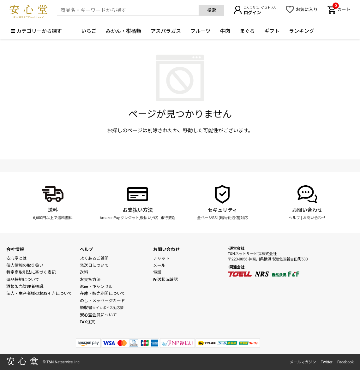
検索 (211, 10)
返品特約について (22, 279)
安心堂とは (16, 258)
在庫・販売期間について (102, 293)
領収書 (101, 307)
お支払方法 (90, 279)
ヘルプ (294, 218)
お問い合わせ (307, 210)
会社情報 (15, 249)
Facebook (345, 362)
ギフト (271, 31)
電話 (157, 272)
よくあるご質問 (94, 258)
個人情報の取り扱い (24, 265)
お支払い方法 (138, 210)
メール (159, 265)
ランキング (301, 31)
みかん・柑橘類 (123, 31)
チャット (161, 258)
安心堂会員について (98, 315)
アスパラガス (166, 31)
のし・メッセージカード (102, 300)
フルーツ (200, 31)
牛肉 (225, 31)
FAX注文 (87, 321)
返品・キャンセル (96, 286)
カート (342, 9)
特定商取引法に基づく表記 (31, 272)
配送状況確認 (165, 279)
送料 (53, 210)
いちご (88, 31)
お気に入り (307, 9)
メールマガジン (303, 362)
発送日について (94, 265)
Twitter (327, 362)
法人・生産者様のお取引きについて (39, 293)
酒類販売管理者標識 (24, 286)
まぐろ (247, 31)
